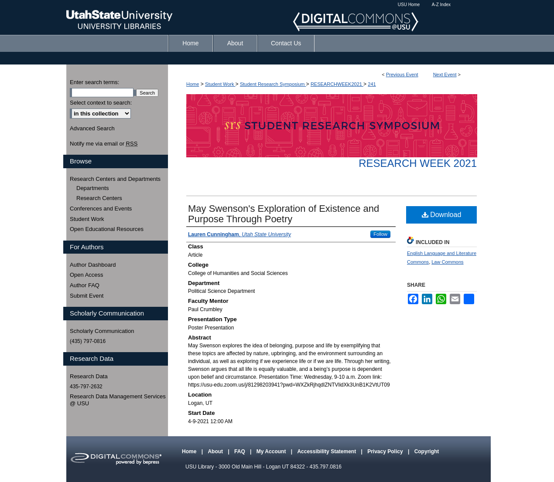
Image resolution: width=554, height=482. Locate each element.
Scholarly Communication (102, 331)
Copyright (426, 451)
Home (192, 84)
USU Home (409, 4)
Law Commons (447, 262)
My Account (271, 451)
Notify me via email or (103, 143)
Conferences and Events (101, 208)
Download (442, 214)
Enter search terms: (94, 82)
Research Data (89, 376)
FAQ (240, 451)
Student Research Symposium (273, 84)
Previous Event (402, 74)
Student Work (220, 84)
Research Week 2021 (418, 163)
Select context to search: (101, 102)
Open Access (86, 275)
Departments (92, 188)
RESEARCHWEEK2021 (337, 84)
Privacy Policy (385, 451)
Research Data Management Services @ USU (118, 400)
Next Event (445, 74)
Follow (380, 234)
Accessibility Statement (327, 451)
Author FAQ (84, 285)
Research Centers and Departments (115, 179)
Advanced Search (92, 128)
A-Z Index (441, 4)
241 (372, 84)
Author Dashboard (93, 264)
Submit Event (86, 295)
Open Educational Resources (107, 229)
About (216, 451)
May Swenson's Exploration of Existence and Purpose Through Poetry (283, 213)
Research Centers (99, 198)
